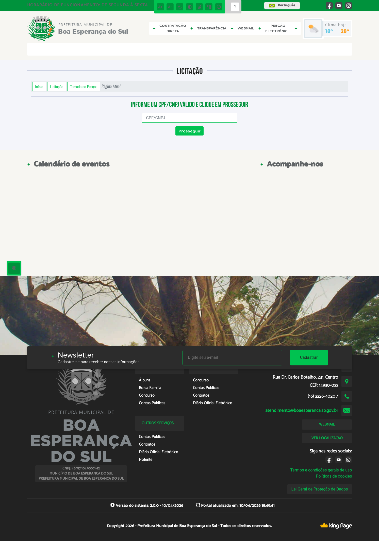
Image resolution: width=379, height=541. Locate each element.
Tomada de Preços (83, 86)
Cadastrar (309, 357)
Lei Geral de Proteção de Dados (319, 489)
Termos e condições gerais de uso (321, 470)
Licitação (56, 86)
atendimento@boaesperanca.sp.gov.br (301, 410)
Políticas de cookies (334, 476)
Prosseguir (189, 131)
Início (39, 86)
